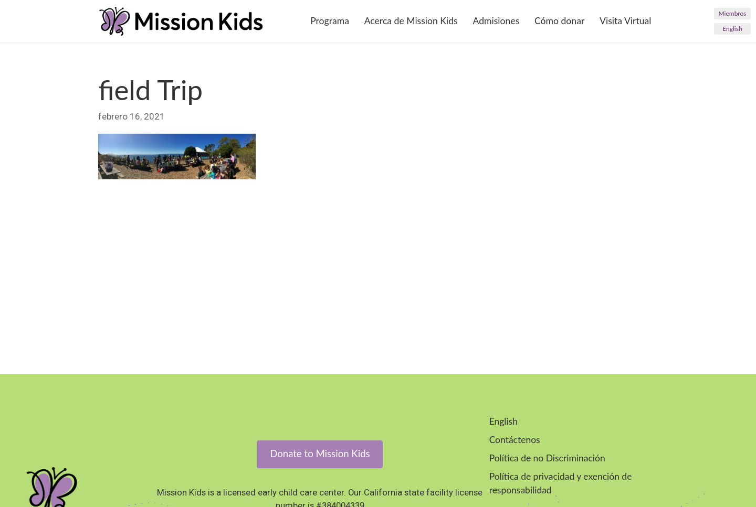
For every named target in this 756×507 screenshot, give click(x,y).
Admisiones (495, 20)
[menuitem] (732, 29)
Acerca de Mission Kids (411, 20)
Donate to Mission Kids (320, 453)
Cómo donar (559, 20)
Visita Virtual (625, 20)
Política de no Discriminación (547, 457)
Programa (329, 20)
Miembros (733, 13)
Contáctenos (514, 439)
